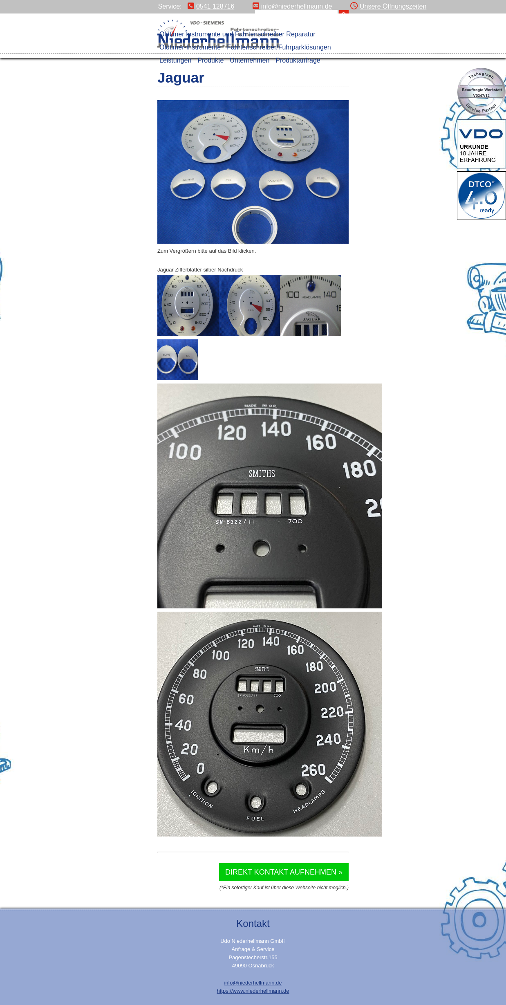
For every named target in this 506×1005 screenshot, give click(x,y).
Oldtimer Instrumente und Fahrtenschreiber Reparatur (237, 34)
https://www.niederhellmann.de (253, 991)
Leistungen (175, 60)
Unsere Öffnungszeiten (388, 6)
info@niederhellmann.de (292, 6)
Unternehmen (249, 60)
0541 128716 (211, 6)
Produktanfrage (297, 60)
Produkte (210, 60)
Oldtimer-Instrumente (190, 47)
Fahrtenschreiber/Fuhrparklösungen (279, 47)
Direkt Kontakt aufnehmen (280, 872)
